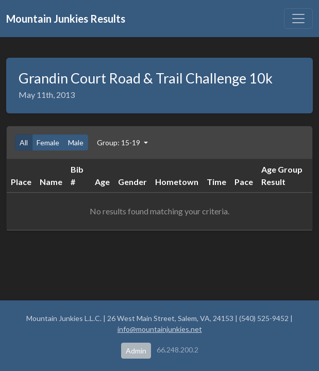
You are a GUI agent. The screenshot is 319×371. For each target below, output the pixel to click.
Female (48, 142)
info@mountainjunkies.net (159, 329)
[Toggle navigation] (298, 18)
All (24, 142)
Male (75, 142)
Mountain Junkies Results (65, 18)
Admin (136, 350)
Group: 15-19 (119, 142)
